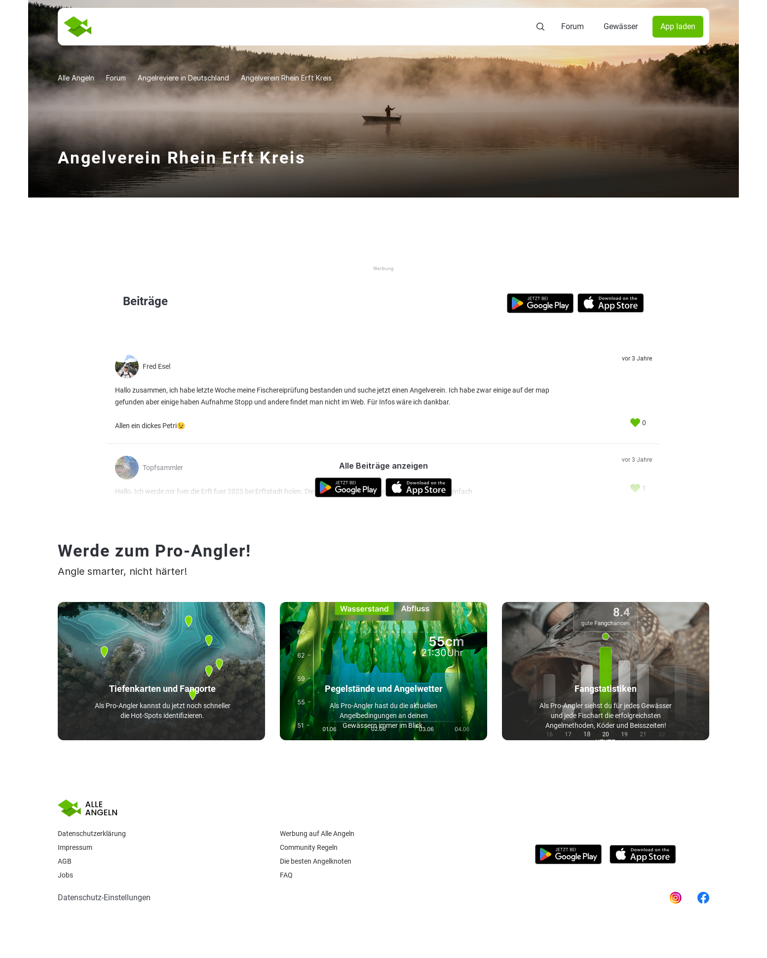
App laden (677, 26)
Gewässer (621, 26)
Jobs (65, 875)
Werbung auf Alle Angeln (317, 834)
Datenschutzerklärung (92, 834)
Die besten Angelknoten (315, 861)
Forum (572, 26)
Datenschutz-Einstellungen (104, 897)
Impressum (75, 847)
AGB (65, 861)
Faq (286, 875)
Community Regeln (309, 847)
